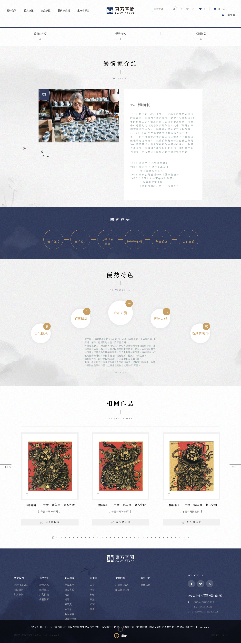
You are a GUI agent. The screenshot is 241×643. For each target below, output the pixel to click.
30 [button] (172, 537)
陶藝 (92, 589)
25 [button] (151, 537)
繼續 (124, 635)
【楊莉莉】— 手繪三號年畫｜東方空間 (49, 505)
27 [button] (159, 537)
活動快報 (44, 594)
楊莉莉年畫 (70, 619)
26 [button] (155, 537)
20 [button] (131, 537)
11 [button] (94, 537)
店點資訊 (18, 589)
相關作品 (201, 33)
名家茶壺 (69, 614)
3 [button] (61, 537)
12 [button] (98, 537)
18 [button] (122, 537)
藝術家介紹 (64, 10)
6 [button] (73, 537)
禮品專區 (69, 589)
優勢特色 (120, 33)
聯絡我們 (145, 584)
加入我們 (18, 594)
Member (228, 14)
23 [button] (143, 537)
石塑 (92, 599)
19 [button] (126, 537)
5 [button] (69, 537)
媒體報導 (44, 599)
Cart (220, 9)
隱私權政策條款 (181, 627)
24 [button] (147, 537)
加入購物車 (50, 522)
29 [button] (167, 537)
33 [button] (184, 537)
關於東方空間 (21, 584)
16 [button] (114, 537)
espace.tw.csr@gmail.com (205, 611)
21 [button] (135, 537)
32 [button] (180, 537)
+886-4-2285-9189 (203, 602)
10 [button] (90, 537)
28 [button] (163, 537)
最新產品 (44, 589)
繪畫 (92, 609)
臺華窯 (68, 604)
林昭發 (68, 609)
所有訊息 (44, 584)
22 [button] (139, 537)
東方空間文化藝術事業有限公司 (120, 10)
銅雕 (67, 599)
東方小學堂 (83, 10)
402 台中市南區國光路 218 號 (205, 595)
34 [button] (188, 537)
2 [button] (57, 537)
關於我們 (11, 10)
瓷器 (92, 584)
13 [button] (102, 537)
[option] (79, 115)
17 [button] (118, 537)
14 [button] (106, 537)
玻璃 (92, 604)
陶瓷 (67, 594)
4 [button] (65, 537)
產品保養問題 (122, 589)
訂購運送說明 (122, 584)
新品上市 (69, 584)
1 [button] (53, 537)
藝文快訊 (28, 10)
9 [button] (85, 537)
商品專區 (45, 10)
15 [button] (110, 537)
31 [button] (176, 537)
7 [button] (77, 537)
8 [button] (81, 537)
